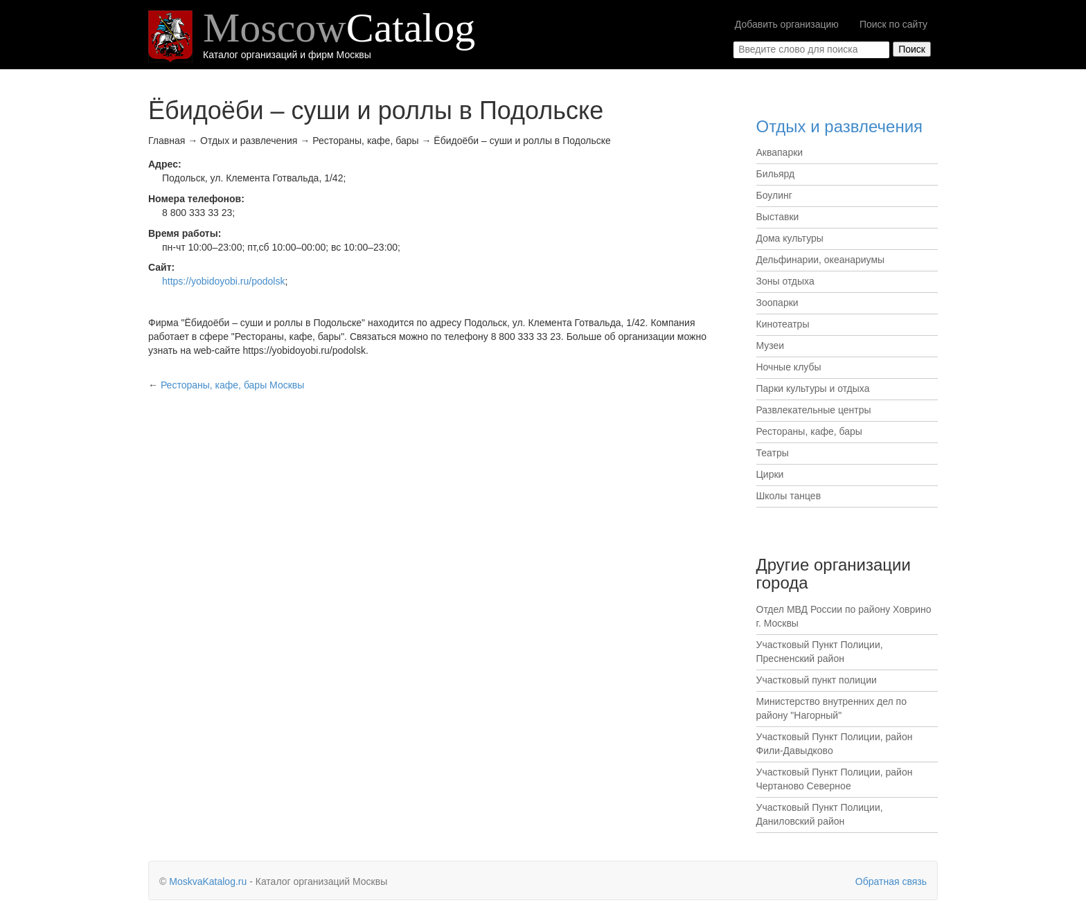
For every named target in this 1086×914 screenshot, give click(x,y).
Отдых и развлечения (839, 126)
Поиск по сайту (893, 24)
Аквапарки (779, 152)
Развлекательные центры (813, 409)
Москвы (232, 385)
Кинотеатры (783, 324)
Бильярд (775, 173)
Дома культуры (790, 238)
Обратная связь (891, 881)
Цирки (770, 474)
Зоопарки (777, 302)
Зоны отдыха (785, 281)
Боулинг (774, 195)
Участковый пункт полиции (816, 680)
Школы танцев (788, 495)
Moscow (339, 27)
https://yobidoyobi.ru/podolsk (223, 281)
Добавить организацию (787, 24)
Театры (772, 452)
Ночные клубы (788, 367)
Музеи (770, 345)
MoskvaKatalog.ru (208, 881)
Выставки (777, 216)
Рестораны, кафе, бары (809, 431)
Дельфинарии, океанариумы (820, 259)
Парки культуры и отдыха (813, 388)
